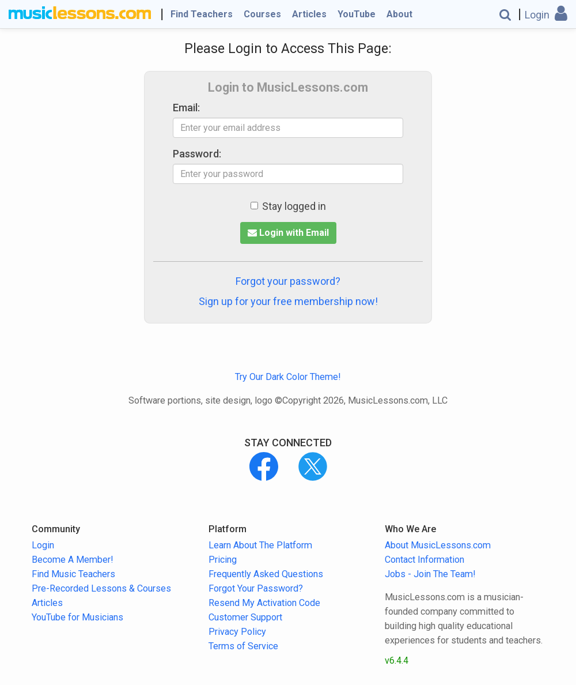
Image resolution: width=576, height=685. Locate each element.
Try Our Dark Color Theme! (288, 376)
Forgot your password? (288, 281)
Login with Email (288, 232)
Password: (197, 154)
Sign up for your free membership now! (288, 301)
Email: (186, 107)
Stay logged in (288, 206)
